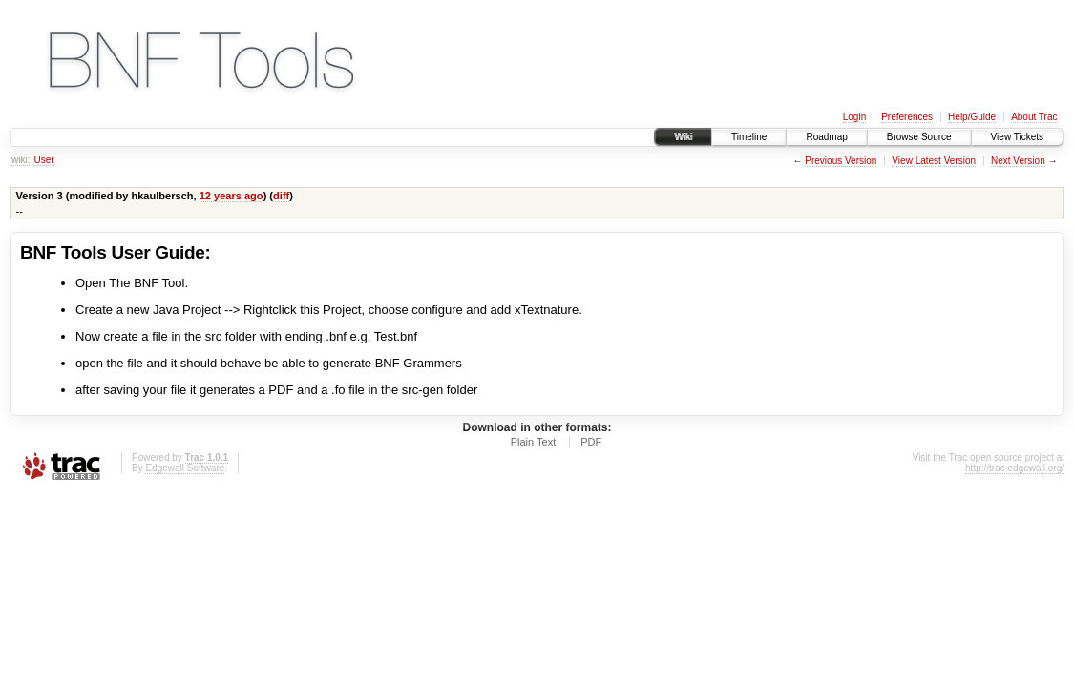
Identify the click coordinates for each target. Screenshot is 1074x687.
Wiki (683, 137)
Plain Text (534, 442)
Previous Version (840, 161)
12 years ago (231, 195)
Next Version (1018, 161)
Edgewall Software (184, 468)
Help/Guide (972, 117)
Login (854, 117)
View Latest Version (934, 161)
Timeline (749, 137)
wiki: (20, 160)
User (43, 160)
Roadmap (826, 137)
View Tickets (1017, 137)
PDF (590, 442)
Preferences (907, 117)
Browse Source (919, 137)
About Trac (1034, 117)
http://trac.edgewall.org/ (1014, 468)
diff (281, 195)
